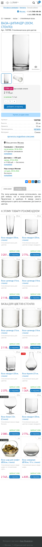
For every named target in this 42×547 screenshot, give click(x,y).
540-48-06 (34, 11)
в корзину (14, 254)
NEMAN (37, 129)
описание (7, 189)
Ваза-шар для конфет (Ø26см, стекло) (10, 461)
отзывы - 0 (20, 189)
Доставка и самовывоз (10, 8)
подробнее (8, 154)
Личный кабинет (32, 8)
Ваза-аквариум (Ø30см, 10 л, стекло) (31, 461)
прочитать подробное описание (20, 136)
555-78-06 (34, 14)
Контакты (23, 8)
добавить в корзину (15, 106)
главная (7, 18)
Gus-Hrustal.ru (26, 541)
